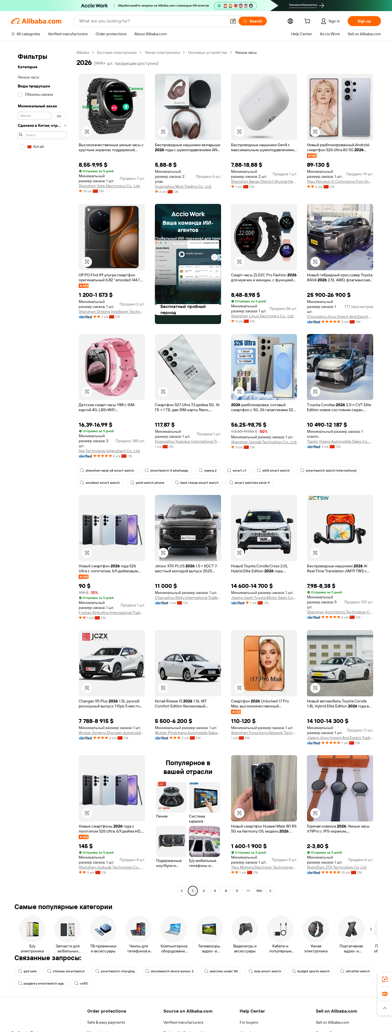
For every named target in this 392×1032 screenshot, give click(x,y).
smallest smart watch (100, 482)
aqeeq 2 (208, 470)
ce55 (81, 983)
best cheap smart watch (197, 482)
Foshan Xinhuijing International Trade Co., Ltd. (112, 612)
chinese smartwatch (66, 971)
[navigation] (42, 472)
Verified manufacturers (183, 1022)
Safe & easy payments (106, 1022)
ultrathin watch (355, 971)
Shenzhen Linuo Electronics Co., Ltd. (262, 316)
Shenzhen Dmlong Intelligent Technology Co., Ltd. (112, 311)
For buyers (249, 1022)
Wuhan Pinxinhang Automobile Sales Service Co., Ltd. (188, 732)
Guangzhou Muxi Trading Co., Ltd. (183, 186)
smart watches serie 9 (249, 482)
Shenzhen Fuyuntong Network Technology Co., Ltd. (264, 732)
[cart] (308, 22)
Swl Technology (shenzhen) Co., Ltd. (109, 451)
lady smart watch (264, 971)
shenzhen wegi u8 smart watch (107, 470)
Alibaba (82, 52)
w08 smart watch (273, 470)
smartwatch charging (115, 971)
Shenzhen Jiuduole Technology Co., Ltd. (112, 867)
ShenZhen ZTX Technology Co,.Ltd (336, 867)
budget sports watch (311, 971)
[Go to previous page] (182, 891)
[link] (385, 979)
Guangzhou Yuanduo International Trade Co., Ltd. (188, 441)
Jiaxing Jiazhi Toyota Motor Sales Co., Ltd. (264, 597)
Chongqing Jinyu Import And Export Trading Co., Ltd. (340, 316)
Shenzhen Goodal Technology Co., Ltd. (264, 442)
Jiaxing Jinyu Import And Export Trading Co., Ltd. (340, 737)
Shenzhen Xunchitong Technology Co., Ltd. (340, 612)
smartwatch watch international (328, 470)
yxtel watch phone (147, 482)
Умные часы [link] (246, 52)
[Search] (253, 21)
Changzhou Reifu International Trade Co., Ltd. (188, 597)
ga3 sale (27, 971)
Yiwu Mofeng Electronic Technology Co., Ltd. (264, 867)
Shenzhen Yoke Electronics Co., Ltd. (109, 186)
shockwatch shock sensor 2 (169, 971)
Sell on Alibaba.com (332, 1022)
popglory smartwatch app (41, 983)
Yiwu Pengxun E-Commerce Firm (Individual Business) (340, 181)
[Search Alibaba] (152, 21)
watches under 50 (221, 971)
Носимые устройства (207, 52)
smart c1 (236, 470)
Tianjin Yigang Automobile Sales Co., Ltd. (340, 441)
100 (259, 891)
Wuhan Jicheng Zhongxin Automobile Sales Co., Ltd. (112, 732)
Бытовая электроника (117, 52)
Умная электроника (162, 52)
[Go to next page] (270, 891)
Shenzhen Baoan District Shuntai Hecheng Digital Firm (264, 181)
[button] (233, 21)
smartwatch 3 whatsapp (166, 470)
